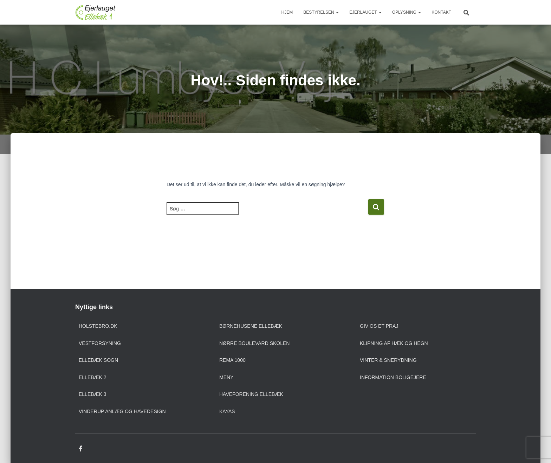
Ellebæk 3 (92, 394)
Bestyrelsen (321, 12)
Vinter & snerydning (388, 360)
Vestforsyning (100, 343)
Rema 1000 (232, 360)
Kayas (227, 411)
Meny (226, 377)
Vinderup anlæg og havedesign (122, 411)
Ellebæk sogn (98, 360)
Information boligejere (393, 377)
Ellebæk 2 (92, 377)
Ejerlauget (365, 12)
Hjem (287, 12)
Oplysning (406, 12)
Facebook (80, 449)
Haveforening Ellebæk (251, 394)
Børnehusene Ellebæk (250, 326)
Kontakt (441, 12)
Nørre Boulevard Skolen (254, 343)
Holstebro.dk (98, 326)
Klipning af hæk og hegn (394, 343)
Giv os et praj (379, 326)
